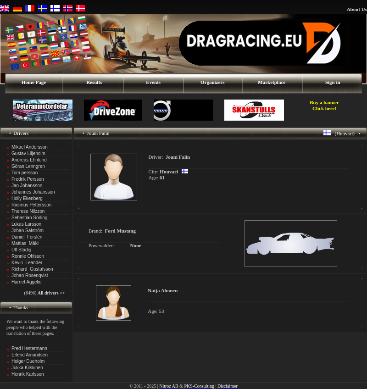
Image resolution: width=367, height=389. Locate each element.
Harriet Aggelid (26, 281)
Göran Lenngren (28, 166)
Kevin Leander (26, 262)
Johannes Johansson (33, 191)
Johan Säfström (27, 230)
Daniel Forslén (26, 236)
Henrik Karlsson (27, 374)
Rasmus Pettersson (31, 204)
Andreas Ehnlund (29, 159)
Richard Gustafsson (32, 269)
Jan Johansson (26, 185)
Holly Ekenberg (27, 198)
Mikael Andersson (29, 147)
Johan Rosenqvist (29, 275)
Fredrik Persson (27, 179)
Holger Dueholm (27, 361)
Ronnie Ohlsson (27, 256)
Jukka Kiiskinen (27, 367)
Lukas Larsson (26, 224)
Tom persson (24, 172)
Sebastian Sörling (29, 217)
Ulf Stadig (21, 249)
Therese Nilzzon (27, 211)
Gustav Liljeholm (28, 153)
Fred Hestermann (29, 348)
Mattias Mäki (25, 243)
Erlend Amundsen (29, 354)
